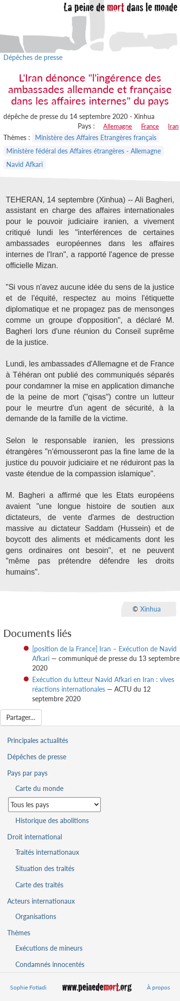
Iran (173, 126)
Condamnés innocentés (49, 964)
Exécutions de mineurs (49, 948)
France (150, 126)
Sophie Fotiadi (28, 987)
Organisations (35, 916)
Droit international (34, 837)
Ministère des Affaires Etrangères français (95, 137)
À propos (158, 987)
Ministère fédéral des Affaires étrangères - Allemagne (83, 151)
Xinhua (150, 609)
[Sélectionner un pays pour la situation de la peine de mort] (54, 804)
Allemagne (117, 126)
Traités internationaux (47, 852)
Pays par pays (27, 773)
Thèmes (18, 933)
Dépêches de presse (32, 57)
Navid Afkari (24, 164)
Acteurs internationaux (41, 901)
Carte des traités (39, 885)
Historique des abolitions (52, 820)
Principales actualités (37, 740)
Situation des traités (44, 868)
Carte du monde (39, 788)
